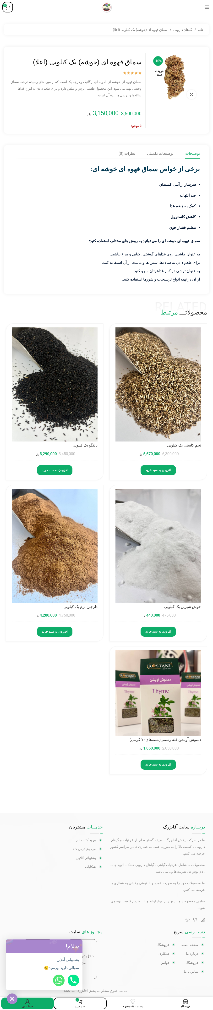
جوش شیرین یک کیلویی (182, 606)
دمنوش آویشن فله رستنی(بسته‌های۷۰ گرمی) (165, 739)
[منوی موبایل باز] (207, 7)
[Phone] (73, 980)
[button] (77, 946)
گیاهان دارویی (182, 30)
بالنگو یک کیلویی (85, 445)
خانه (200, 30)
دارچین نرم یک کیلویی (81, 606)
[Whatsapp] (59, 980)
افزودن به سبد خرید (158, 470)
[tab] (192, 153)
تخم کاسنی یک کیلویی (184, 445)
